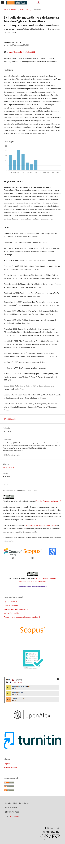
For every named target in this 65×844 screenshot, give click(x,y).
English (7, 763)
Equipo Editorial (10, 601)
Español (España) (10, 767)
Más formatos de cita (12, 455)
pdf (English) (11, 419)
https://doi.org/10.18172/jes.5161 (21, 52)
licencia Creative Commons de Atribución (40, 525)
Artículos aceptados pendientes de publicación (22, 617)
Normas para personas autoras (16, 609)
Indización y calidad (12, 613)
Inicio (6, 10)
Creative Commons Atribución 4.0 (48, 501)
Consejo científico (11, 605)
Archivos (14, 10)
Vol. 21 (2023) (25, 10)
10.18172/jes (14, 816)
